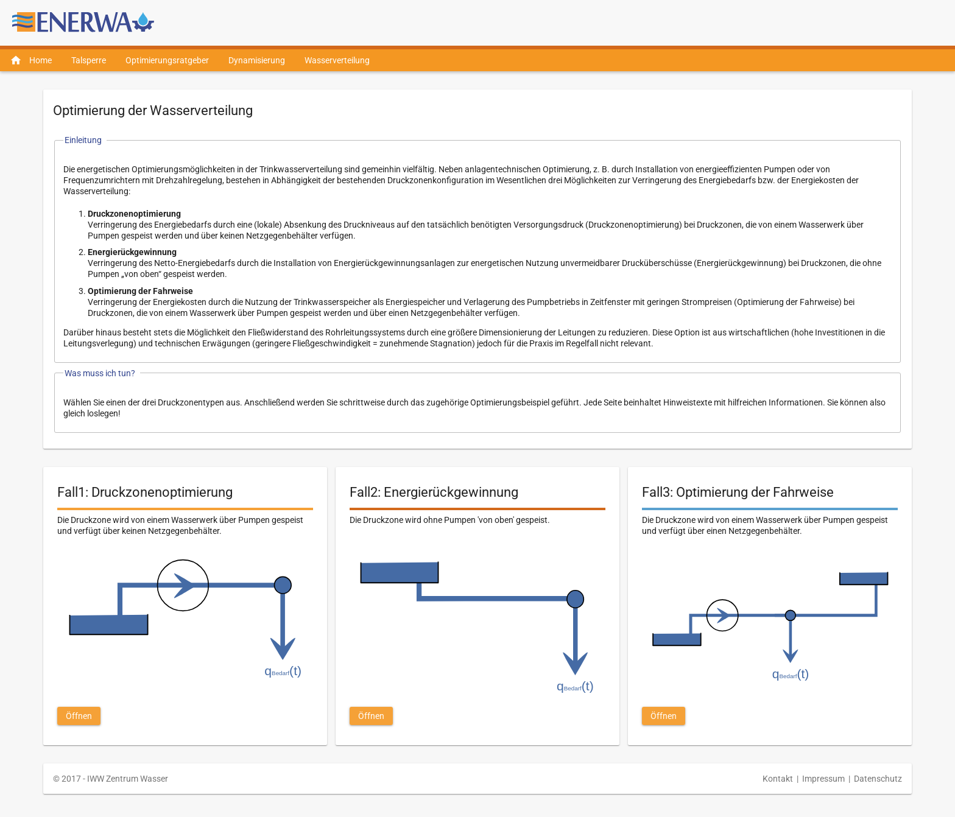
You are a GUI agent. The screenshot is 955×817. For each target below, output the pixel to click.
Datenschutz (878, 779)
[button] (78, 716)
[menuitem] (31, 60)
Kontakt (778, 779)
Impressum (823, 779)
